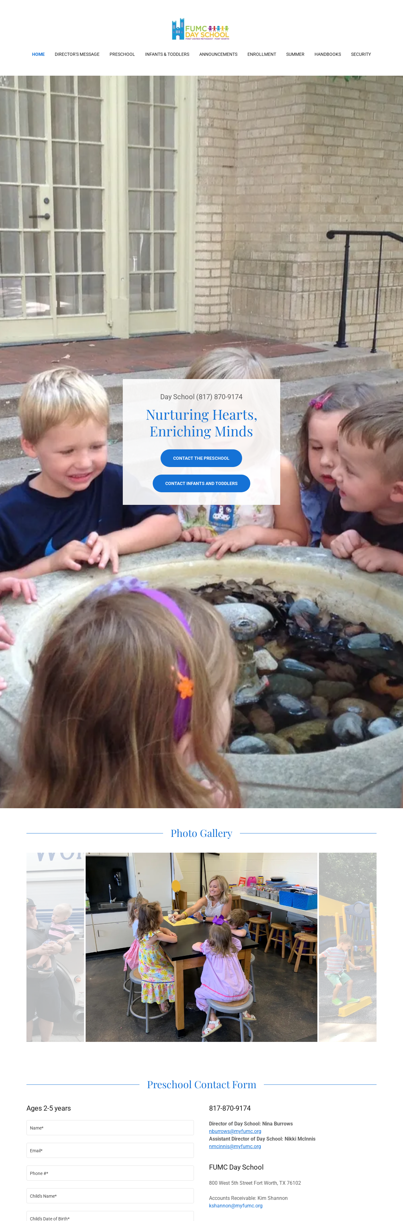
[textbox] (110, 1127)
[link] (201, 30)
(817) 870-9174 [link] (219, 397)
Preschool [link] (122, 54)
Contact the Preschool (201, 458)
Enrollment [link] (261, 54)
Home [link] (38, 54)
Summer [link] (295, 54)
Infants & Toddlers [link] (167, 54)
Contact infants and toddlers (201, 483)
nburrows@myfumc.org (235, 1131)
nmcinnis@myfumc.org (235, 1146)
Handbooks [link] (328, 54)
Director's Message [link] (77, 54)
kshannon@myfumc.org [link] (236, 1206)
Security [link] (361, 54)
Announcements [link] (218, 54)
